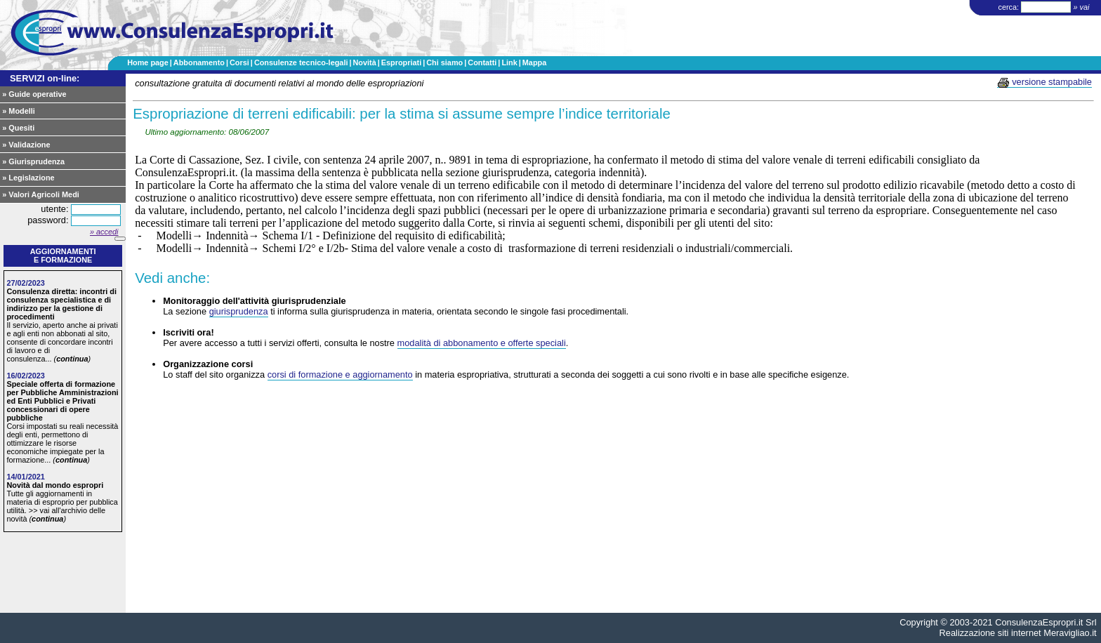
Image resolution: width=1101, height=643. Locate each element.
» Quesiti (18, 128)
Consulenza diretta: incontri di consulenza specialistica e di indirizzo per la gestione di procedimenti (61, 304)
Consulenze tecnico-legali (301, 62)
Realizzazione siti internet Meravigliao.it (1018, 633)
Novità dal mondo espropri (54, 485)
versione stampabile (1044, 82)
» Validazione (26, 144)
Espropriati (401, 62)
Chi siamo (444, 62)
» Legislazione (28, 177)
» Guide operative (34, 94)
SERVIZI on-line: (44, 78)
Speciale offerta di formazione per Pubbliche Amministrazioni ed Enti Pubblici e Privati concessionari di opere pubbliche (62, 401)
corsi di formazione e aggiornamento (340, 374)
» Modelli (18, 111)
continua (72, 358)
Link (509, 62)
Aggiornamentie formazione (63, 255)
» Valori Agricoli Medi (40, 194)
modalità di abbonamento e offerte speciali (481, 343)
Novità (364, 62)
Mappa (534, 62)
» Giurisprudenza (33, 161)
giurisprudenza (238, 311)
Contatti (482, 62)
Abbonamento (199, 62)
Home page (148, 62)
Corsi (239, 62)
